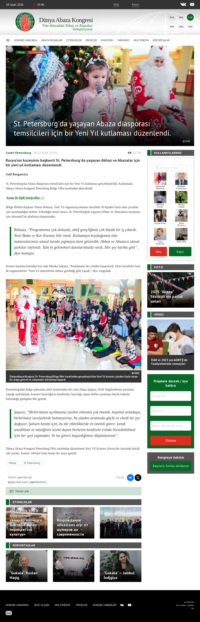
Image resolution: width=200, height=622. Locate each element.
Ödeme (170, 440)
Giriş (116, 4)
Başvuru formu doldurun (171, 466)
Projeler (91, 40)
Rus (172, 17)
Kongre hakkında (25, 40)
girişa (11, 482)
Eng (181, 17)
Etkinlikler (74, 40)
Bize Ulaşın (41, 605)
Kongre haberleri (104, 605)
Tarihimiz (123, 40)
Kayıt (135, 4)
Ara (190, 26)
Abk (172, 26)
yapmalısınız (37, 482)
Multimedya (141, 40)
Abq (181, 26)
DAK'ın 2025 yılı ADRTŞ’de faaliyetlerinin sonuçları (169, 362)
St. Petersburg (36, 52)
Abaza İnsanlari (51, 40)
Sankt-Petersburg (18, 153)
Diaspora (107, 40)
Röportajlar (161, 40)
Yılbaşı (21, 52)
